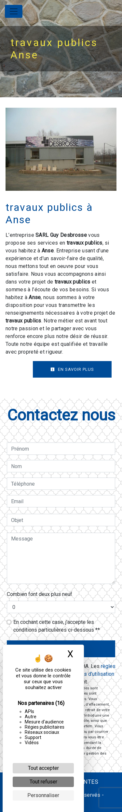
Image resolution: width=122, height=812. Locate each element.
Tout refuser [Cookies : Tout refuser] (43, 782)
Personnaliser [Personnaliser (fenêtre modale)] (43, 795)
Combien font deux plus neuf (39, 594)
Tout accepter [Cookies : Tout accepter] (43, 768)
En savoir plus (72, 369)
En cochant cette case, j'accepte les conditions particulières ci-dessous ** (56, 626)
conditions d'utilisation (88, 674)
